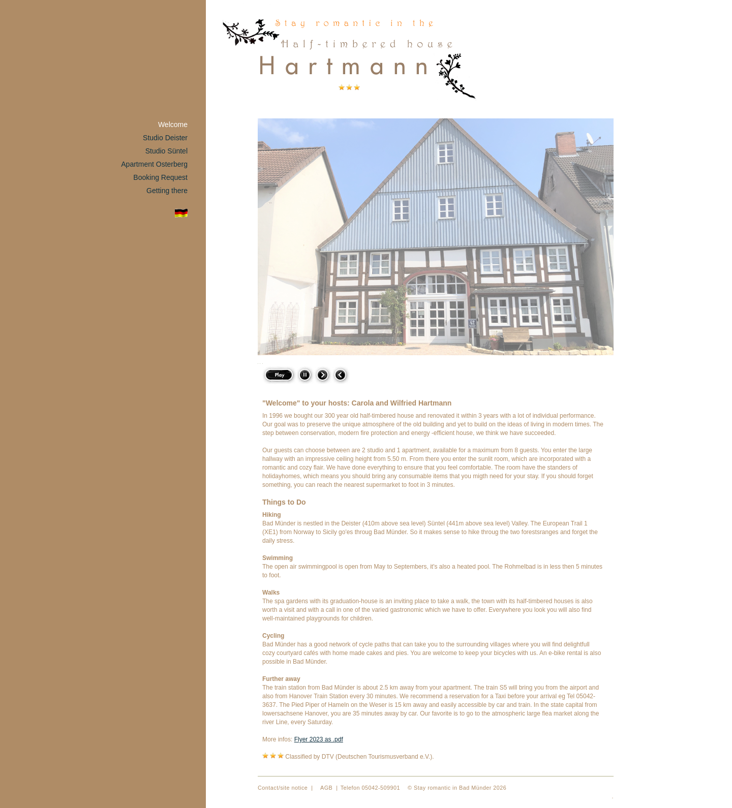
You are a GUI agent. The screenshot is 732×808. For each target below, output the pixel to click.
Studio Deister (165, 138)
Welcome (173, 124)
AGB (326, 788)
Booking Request (160, 177)
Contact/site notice (283, 788)
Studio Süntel (166, 151)
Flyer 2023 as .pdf (318, 739)
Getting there (167, 191)
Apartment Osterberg (154, 164)
